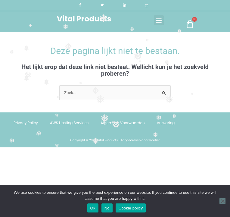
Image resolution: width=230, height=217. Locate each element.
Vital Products (84, 19)
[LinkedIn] (124, 5)
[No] (222, 201)
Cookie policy (131, 208)
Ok (92, 208)
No (107, 208)
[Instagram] (146, 5)
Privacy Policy (26, 122)
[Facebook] (80, 5)
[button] (159, 20)
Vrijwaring (166, 122)
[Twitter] (102, 5)
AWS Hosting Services (69, 122)
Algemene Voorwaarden (123, 122)
